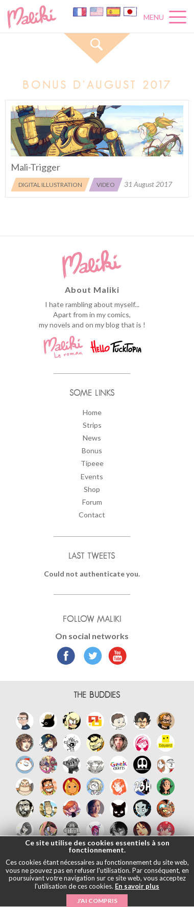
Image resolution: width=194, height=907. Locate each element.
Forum (92, 502)
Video (105, 184)
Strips (92, 425)
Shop (92, 489)
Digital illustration (50, 184)
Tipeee (92, 463)
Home (92, 412)
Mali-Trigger (35, 167)
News (92, 437)
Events (92, 476)
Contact (92, 514)
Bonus (92, 450)
